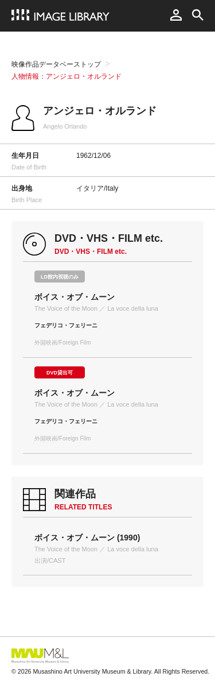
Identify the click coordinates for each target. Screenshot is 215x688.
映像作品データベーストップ (56, 64)
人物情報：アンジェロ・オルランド (66, 76)
